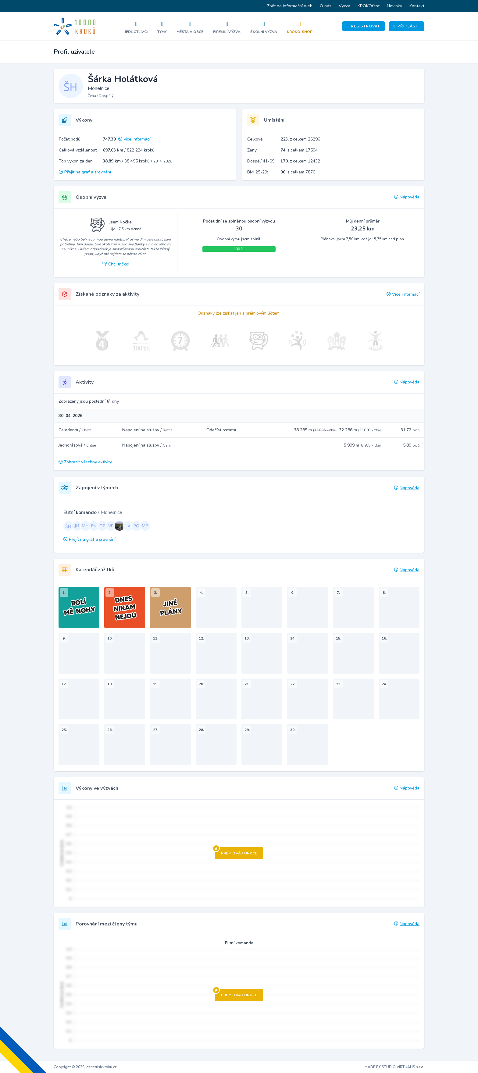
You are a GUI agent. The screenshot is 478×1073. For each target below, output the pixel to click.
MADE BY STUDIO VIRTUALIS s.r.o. (394, 1066)
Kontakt (416, 6)
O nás (325, 6)
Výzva (344, 6)
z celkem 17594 (299, 150)
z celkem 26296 (300, 139)
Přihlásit (406, 26)
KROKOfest (369, 6)
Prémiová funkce (236, 851)
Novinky (394, 6)
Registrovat (363, 26)
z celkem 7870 (297, 172)
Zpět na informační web (289, 6)
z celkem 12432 (300, 161)
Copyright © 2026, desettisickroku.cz (85, 1066)
